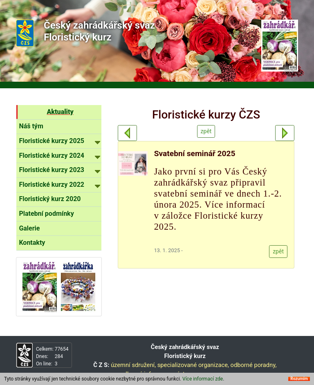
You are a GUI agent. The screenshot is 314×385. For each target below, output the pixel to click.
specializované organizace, (193, 365)
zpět (206, 131)
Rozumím (299, 379)
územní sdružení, (133, 365)
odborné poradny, (254, 365)
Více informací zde (202, 379)
